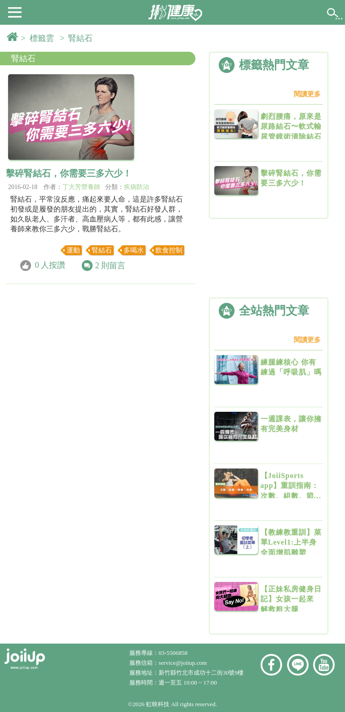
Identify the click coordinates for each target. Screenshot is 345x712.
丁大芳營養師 (81, 187)
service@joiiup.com (183, 662)
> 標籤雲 (39, 38)
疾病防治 (136, 187)
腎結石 (23, 58)
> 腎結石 (78, 38)
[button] (15, 11)
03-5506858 (173, 652)
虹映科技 (157, 704)
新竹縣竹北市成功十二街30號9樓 (201, 672)
